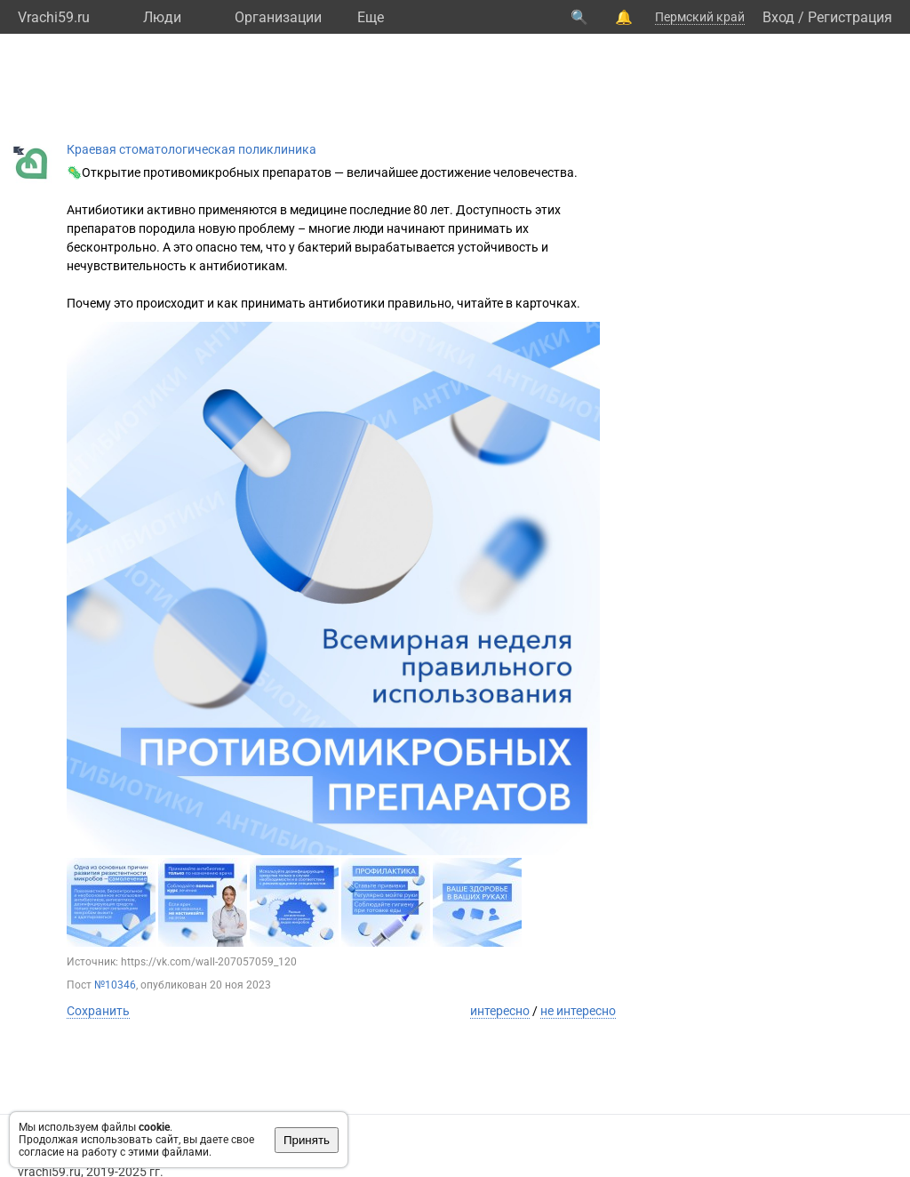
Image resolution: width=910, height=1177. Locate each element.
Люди (162, 17)
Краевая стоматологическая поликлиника (191, 149)
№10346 (115, 985)
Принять (306, 1140)
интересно (500, 1011)
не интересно (578, 1011)
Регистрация (850, 17)
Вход (778, 17)
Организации (278, 17)
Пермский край (700, 17)
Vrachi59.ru (54, 17)
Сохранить (98, 1011)
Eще (370, 17)
